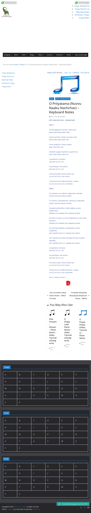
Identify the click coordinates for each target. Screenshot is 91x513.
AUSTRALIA (84, 73)
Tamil (24, 55)
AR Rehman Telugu (82, 15)
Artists (70, 55)
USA (66, 73)
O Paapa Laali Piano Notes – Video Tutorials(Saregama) (68, 330)
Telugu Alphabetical (81, 6)
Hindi (16, 55)
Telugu (32, 55)
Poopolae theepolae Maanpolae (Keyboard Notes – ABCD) (79, 295)
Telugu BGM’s (83, 18)
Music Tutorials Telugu (63, 98)
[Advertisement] (45, 37)
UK (70, 73)
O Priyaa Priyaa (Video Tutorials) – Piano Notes (83, 328)
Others (41, 55)
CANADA (75, 73)
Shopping (8, 55)
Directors (60, 55)
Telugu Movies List (82, 9)
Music (51, 98)
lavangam (62, 116)
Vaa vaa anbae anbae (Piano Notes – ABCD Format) (56, 295)
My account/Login (81, 55)
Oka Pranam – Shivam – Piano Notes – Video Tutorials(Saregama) (53, 331)
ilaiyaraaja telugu (82, 12)
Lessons (50, 55)
